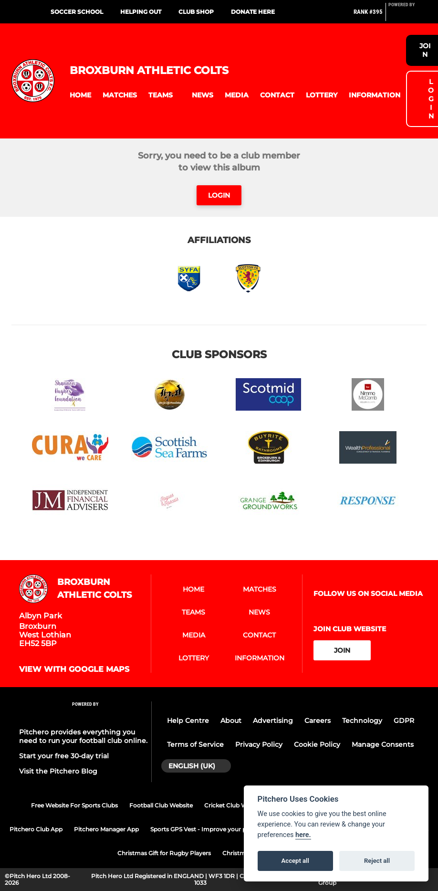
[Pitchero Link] (407, 15)
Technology (362, 720)
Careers (317, 720)
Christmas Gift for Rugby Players (164, 853)
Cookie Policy (317, 744)
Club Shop (196, 11)
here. (303, 835)
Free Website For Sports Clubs (74, 805)
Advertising (273, 720)
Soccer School (77, 11)
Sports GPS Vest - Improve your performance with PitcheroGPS (241, 829)
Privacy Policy (258, 744)
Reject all (377, 860)
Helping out (140, 11)
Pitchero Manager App (106, 829)
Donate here (253, 11)
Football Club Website (161, 805)
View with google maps (74, 669)
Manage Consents (383, 744)
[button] (80, 95)
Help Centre (188, 720)
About (230, 720)
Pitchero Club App (36, 829)
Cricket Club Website (234, 805)
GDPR (404, 720)
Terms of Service (195, 744)
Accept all (295, 860)
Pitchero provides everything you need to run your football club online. (83, 736)
